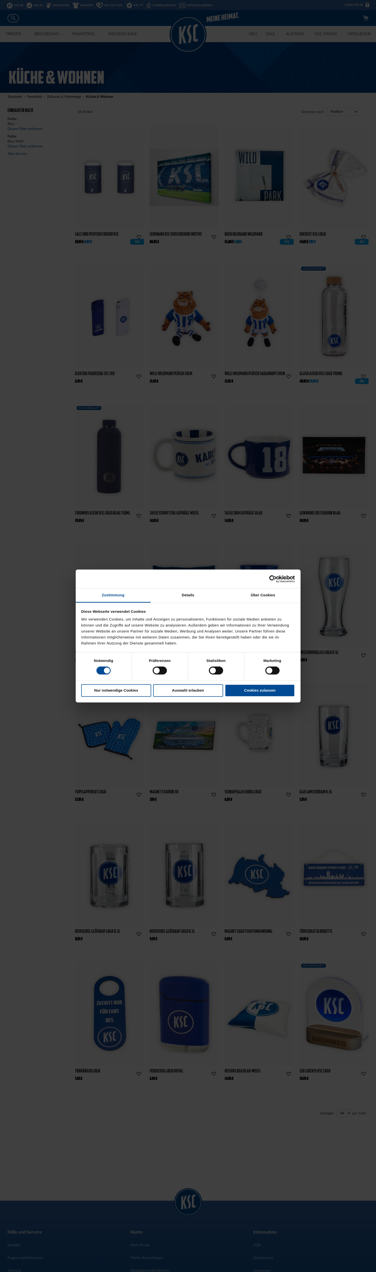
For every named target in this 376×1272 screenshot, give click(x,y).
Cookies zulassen (260, 690)
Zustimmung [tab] (113, 595)
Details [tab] (188, 595)
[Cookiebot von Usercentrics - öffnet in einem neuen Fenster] (273, 579)
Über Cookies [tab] (263, 595)
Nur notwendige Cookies (116, 690)
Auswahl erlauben (188, 690)
